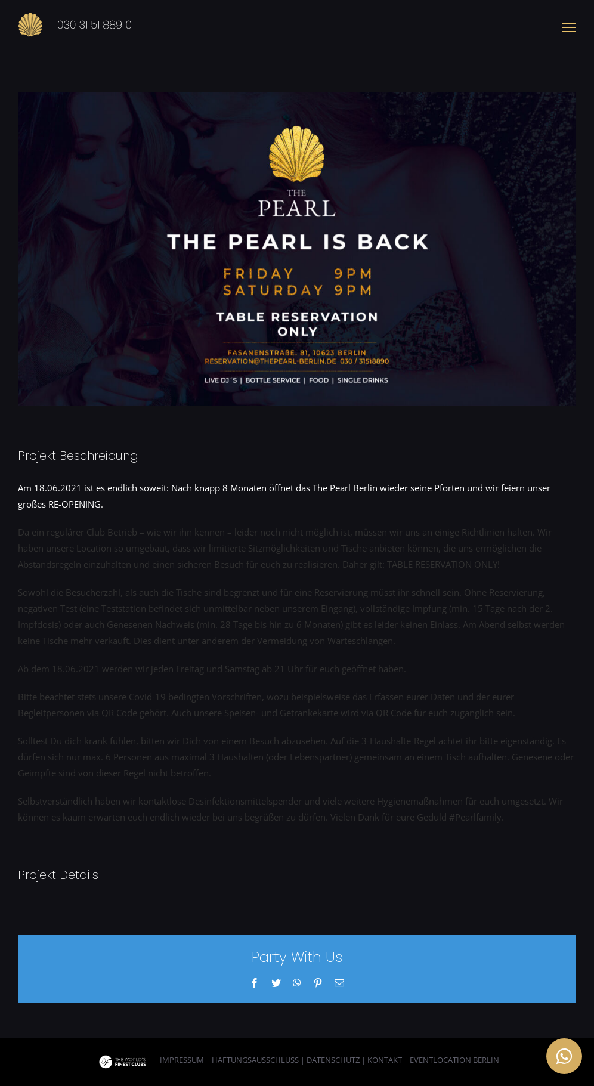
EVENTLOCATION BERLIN (454, 1059)
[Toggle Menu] (569, 27)
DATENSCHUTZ (333, 1059)
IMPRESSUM (182, 1059)
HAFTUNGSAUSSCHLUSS (255, 1059)
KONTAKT (384, 1059)
